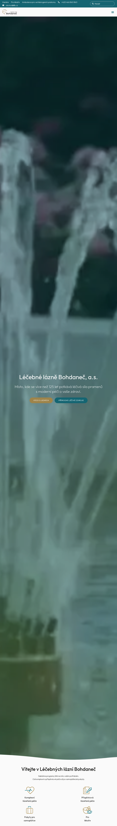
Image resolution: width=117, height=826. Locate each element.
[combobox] (102, 3)
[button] (113, 12)
